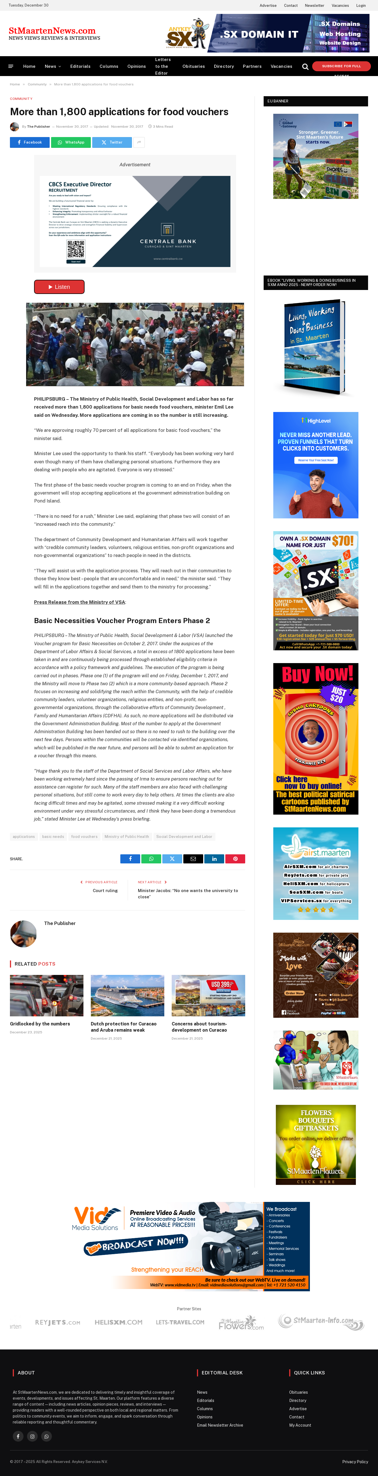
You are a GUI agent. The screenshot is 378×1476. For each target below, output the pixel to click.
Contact (291, 5)
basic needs (53, 836)
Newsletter (314, 5)
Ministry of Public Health (127, 836)
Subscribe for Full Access (341, 67)
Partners (252, 66)
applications (24, 836)
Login (361, 5)
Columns (109, 66)
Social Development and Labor (184, 836)
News (50, 66)
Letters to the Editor (163, 66)
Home (29, 66)
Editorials (80, 66)
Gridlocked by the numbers (40, 1024)
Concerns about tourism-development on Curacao (199, 1027)
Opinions (136, 66)
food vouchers (84, 836)
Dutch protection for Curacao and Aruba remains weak (124, 1027)
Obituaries (193, 66)
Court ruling (105, 890)
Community (21, 99)
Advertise (268, 5)
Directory (224, 66)
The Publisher (38, 127)
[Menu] (11, 66)
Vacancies (340, 5)
